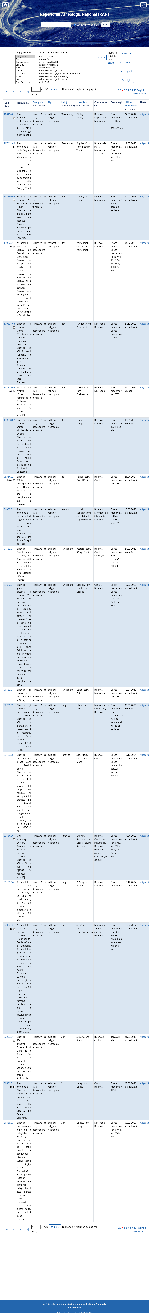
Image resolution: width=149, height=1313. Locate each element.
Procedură (125, 62)
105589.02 (9, 196)
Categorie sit (25, 56)
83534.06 (9, 835)
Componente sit (25, 62)
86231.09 (9, 705)
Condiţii (126, 80)
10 (134, 90)
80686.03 (9, 1122)
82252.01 (9, 1036)
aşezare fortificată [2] (67, 64)
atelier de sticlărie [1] (67, 67)
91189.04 (9, 548)
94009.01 (9, 509)
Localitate (25, 73)
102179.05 (9, 387)
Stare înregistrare (25, 82)
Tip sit (25, 59)
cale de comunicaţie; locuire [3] (67, 79)
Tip (49, 102)
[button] (143, 5)
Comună (25, 70)
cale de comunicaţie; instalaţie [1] (67, 76)
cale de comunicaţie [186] (67, 70)
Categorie (37, 102)
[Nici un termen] (67, 56)
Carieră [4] (67, 82)
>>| (27, 91)
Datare (25, 79)
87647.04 (9, 584)
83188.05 (9, 755)
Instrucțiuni (126, 71)
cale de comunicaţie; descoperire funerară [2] (67, 73)
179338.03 (9, 323)
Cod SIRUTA (25, 64)
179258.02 (9, 420)
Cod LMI (93, 24)
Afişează (144, 114)
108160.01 (9, 114)
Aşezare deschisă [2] (67, 62)
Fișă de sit (126, 53)
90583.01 (9, 689)
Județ (25, 67)
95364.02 (9, 476)
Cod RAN (80, 24)
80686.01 (9, 1083)
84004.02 (9, 925)
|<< (6, 91)
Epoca (25, 76)
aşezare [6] (67, 59)
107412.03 (9, 143)
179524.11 (9, 243)
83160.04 (9, 882)
